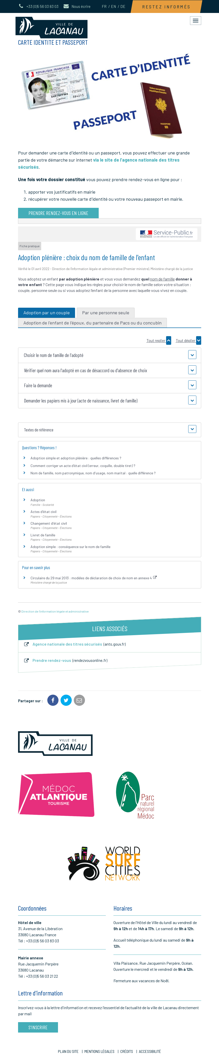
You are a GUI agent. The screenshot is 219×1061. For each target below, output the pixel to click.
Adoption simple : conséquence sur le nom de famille (70, 546)
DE (122, 6)
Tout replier (159, 340)
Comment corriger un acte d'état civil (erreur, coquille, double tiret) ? (83, 465)
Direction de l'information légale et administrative (55, 611)
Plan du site (68, 1051)
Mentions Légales (99, 1051)
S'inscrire (38, 1027)
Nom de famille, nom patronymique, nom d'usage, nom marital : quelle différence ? (93, 473)
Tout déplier (188, 340)
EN (113, 6)
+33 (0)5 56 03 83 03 (42, 940)
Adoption (38, 500)
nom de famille (162, 278)
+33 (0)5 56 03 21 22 (42, 976)
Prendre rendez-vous (65, 660)
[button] (109, 355)
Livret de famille (43, 535)
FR (104, 6)
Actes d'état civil (43, 511)
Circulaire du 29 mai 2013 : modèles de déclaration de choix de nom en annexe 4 (94, 578)
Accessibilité (150, 1051)
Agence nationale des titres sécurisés (74, 644)
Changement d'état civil (49, 523)
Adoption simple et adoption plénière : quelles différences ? (76, 458)
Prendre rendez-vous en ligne (58, 213)
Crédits (126, 1051)
